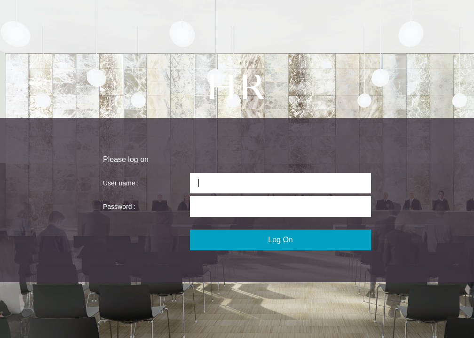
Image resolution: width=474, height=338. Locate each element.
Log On (280, 240)
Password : (119, 206)
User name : (121, 183)
